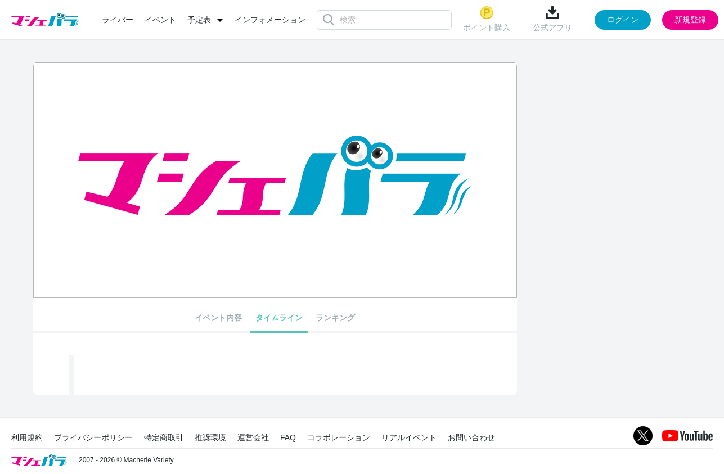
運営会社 (253, 437)
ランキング (335, 317)
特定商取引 (163, 437)
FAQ (288, 437)
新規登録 (690, 19)
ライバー (117, 19)
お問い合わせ (471, 437)
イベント (160, 19)
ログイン (622, 19)
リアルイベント (409, 437)
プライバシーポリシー (93, 437)
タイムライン (279, 317)
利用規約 (27, 437)
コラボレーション (338, 437)
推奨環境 (210, 437)
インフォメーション (270, 19)
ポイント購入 (486, 19)
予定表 (199, 19)
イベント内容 (218, 317)
